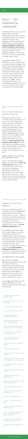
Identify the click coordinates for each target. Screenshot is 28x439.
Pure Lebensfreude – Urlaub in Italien (13, 310)
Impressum (10, 436)
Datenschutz (17, 436)
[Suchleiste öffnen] (10, 10)
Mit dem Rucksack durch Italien (11, 348)
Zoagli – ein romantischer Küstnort (12, 396)
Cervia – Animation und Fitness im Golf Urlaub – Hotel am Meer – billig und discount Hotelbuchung (13, 413)
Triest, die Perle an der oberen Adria (12, 306)
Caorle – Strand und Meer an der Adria (13, 386)
